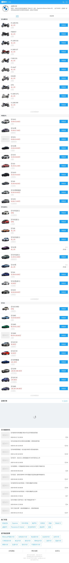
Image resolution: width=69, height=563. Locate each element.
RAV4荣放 (25, 523)
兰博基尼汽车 (6, 541)
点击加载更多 (34, 112)
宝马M (3, 303)
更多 (49, 527)
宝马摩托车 (4, 19)
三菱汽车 (49, 541)
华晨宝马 (3, 115)
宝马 (9, 2)
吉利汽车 (56, 537)
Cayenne (15, 523)
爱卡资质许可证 (34, 560)
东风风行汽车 (22, 537)
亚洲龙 (42, 523)
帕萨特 (34, 523)
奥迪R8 (42, 527)
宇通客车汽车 (35, 544)
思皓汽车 (58, 541)
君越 (50, 523)
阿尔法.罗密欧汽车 (8, 537)
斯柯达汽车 (38, 541)
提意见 (57, 551)
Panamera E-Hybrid (17, 527)
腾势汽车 (5, 544)
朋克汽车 (28, 541)
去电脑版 (12, 551)
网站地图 (34, 551)
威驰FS (4, 527)
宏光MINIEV (32, 527)
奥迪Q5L (5, 523)
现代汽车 (25, 544)
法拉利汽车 (46, 537)
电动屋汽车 (34, 537)
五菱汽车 (15, 544)
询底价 (63, 25)
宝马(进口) (4, 207)
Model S (58, 523)
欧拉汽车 (18, 541)
